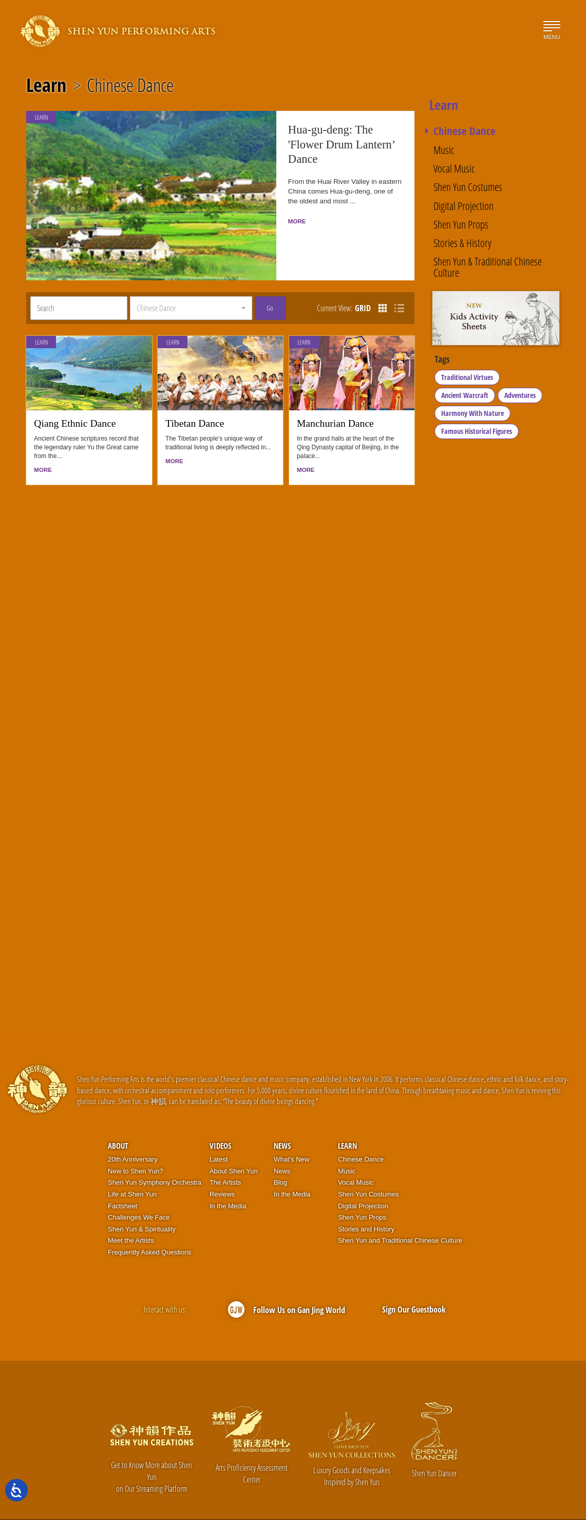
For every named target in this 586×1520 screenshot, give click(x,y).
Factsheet (122, 1184)
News (282, 1124)
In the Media (228, 1184)
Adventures (520, 397)
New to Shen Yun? (135, 1149)
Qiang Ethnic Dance (75, 401)
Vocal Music (454, 168)
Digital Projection (463, 205)
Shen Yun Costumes (467, 186)
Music (444, 149)
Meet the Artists (131, 1219)
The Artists (225, 1161)
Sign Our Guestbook (414, 1288)
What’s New (291, 1138)
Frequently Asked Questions (150, 1230)
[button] (191, 286)
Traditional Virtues (467, 379)
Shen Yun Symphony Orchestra (154, 1161)
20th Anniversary (133, 1138)
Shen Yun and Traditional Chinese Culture (400, 1219)
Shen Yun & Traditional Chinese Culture (487, 267)
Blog (280, 1161)
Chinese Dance (130, 85)
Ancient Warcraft (464, 397)
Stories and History (366, 1207)
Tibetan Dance (194, 401)
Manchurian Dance (335, 401)
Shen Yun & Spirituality (142, 1207)
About (118, 1124)
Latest (219, 1138)
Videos (220, 1124)
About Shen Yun (234, 1149)
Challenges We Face (138, 1196)
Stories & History (462, 242)
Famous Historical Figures (476, 433)
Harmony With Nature (472, 415)
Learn (46, 85)
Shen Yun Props (460, 224)
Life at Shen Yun (132, 1172)
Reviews (222, 1172)
